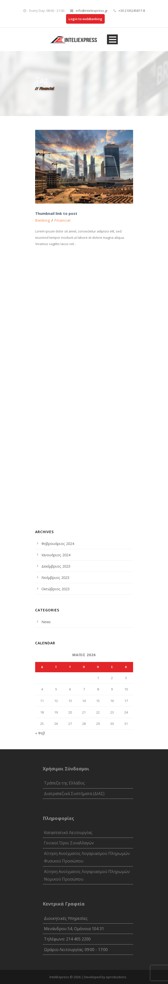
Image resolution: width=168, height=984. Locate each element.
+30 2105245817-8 (132, 10)
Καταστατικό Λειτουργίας (68, 832)
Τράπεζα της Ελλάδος (64, 783)
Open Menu (112, 39)
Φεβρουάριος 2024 (57, 543)
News (46, 621)
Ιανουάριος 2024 (55, 554)
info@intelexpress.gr (92, 10)
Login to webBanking (85, 19)
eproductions (116, 977)
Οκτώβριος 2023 (55, 588)
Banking (42, 220)
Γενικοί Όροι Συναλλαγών (69, 843)
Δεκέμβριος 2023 (55, 566)
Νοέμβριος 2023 (55, 577)
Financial (62, 220)
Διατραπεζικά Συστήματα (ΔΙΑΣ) (74, 793)
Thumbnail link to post (56, 213)
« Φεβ (40, 732)
